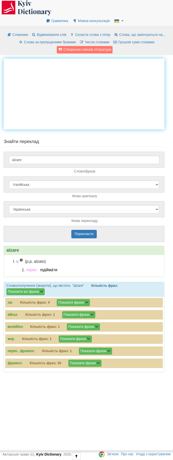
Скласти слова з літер (90, 35)
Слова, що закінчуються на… (140, 35)
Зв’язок (113, 454)
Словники (17, 35)
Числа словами (94, 42)
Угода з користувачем (153, 454)
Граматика (57, 21)
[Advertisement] (88, 93)
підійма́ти (48, 270)
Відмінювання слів (48, 35)
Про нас (127, 454)
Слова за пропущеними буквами (47, 42)
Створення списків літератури (84, 49)
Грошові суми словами (133, 42)
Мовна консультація (91, 21)
